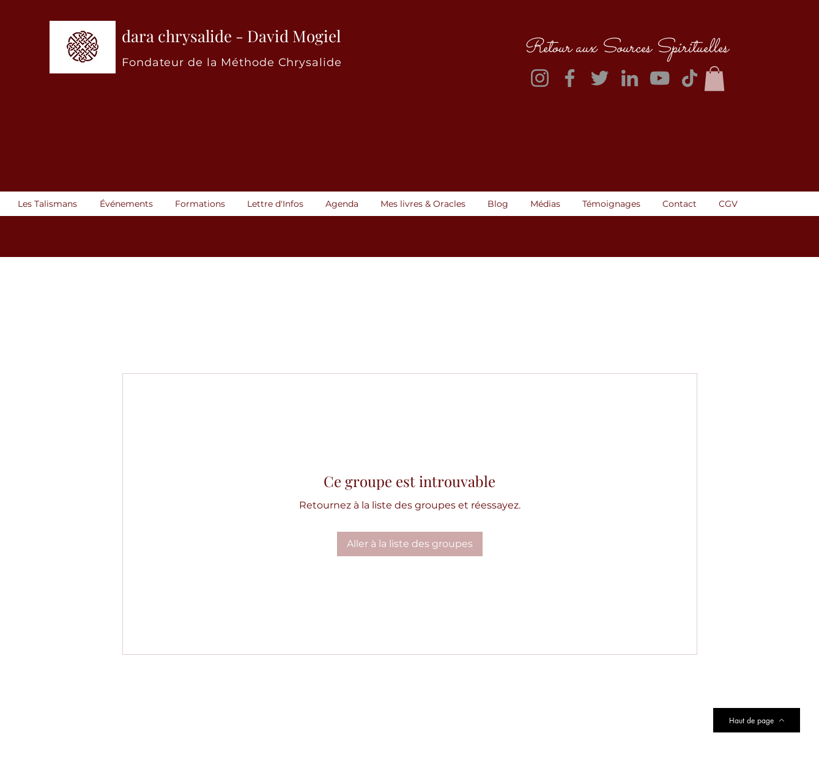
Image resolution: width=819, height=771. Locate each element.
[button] (714, 78)
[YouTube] (660, 78)
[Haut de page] (756, 720)
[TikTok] (690, 78)
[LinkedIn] (630, 78)
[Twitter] (600, 78)
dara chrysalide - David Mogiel (231, 36)
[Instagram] (540, 78)
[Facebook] (570, 78)
